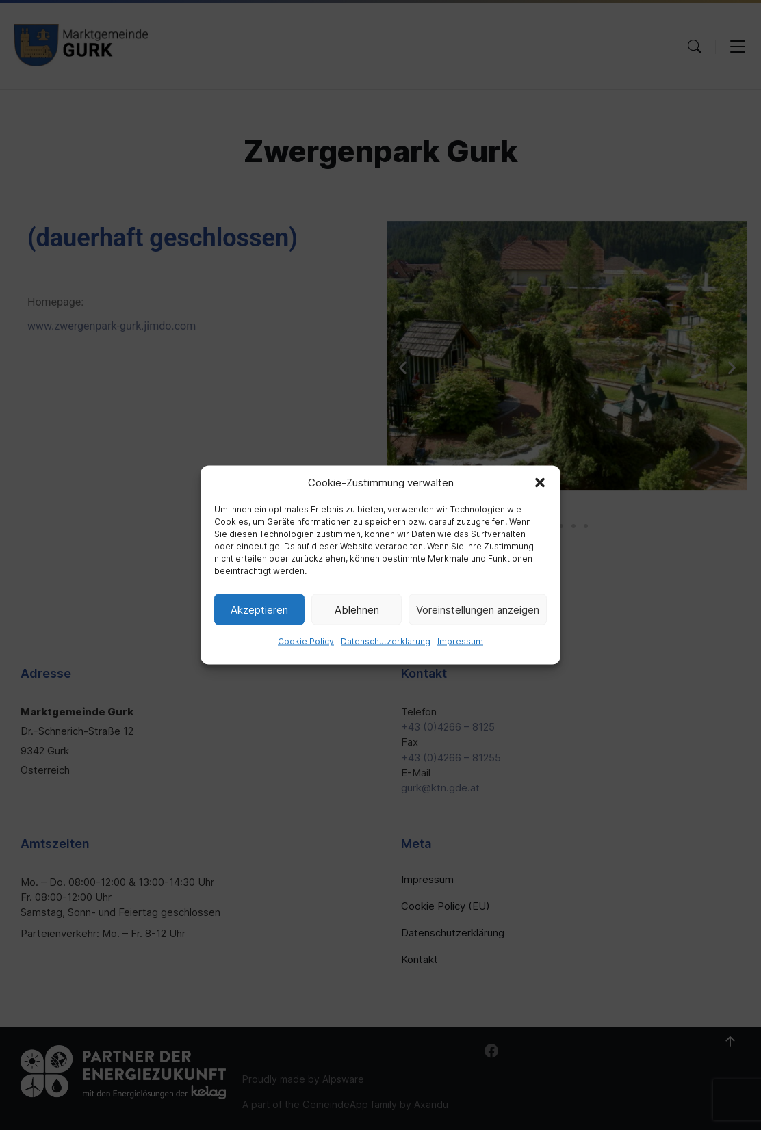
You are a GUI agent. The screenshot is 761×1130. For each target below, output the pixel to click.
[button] (540, 483)
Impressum (460, 641)
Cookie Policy (306, 641)
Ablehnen (357, 609)
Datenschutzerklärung (385, 641)
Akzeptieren (259, 609)
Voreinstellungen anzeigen (477, 609)
